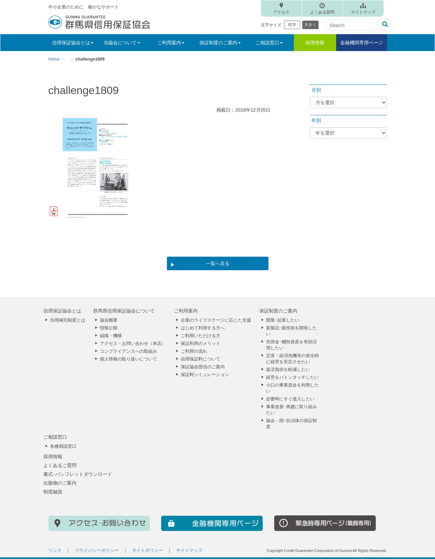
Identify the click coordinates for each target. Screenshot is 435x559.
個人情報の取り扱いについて (128, 359)
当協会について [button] (122, 42)
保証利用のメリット (200, 343)
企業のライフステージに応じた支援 (216, 320)
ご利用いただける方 (200, 335)
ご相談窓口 (55, 437)
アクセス (281, 12)
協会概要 (108, 320)
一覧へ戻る (218, 263)
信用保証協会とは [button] (72, 42)
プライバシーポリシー (97, 550)
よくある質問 (322, 12)
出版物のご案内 (60, 483)
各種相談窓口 (63, 446)
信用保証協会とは (62, 310)
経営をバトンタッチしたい (292, 377)
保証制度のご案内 (278, 310)
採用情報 (314, 42)
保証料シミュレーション (205, 374)
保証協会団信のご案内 (203, 367)
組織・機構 (111, 335)
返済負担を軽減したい (288, 369)
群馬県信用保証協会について (124, 310)
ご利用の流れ (194, 351)
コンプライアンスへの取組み (128, 351)
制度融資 (52, 491)
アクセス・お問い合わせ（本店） (133, 343)
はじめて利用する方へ (203, 328)
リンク (55, 550)
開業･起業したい (282, 320)
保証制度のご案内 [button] (220, 42)
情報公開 (108, 328)
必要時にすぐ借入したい (290, 399)
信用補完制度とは (67, 320)
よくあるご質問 (60, 465)
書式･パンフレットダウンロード (77, 474)
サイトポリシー (147, 550)
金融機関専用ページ (361, 42)
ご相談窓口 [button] (269, 42)
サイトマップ (363, 12)
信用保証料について (200, 359)
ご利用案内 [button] (170, 42)
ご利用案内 (186, 310)
